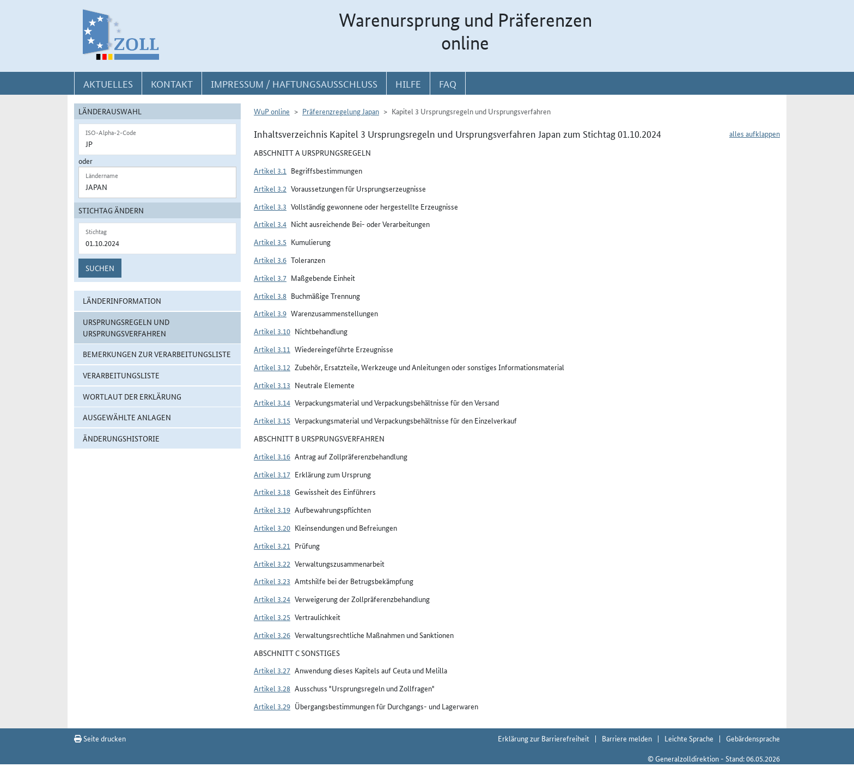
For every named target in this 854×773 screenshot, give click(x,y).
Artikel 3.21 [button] (272, 545)
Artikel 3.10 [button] (272, 331)
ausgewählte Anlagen (127, 417)
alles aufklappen (754, 133)
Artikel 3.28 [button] (272, 688)
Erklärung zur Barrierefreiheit (543, 738)
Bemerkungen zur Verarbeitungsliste (157, 353)
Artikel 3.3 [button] (270, 206)
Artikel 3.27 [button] (272, 670)
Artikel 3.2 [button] (270, 188)
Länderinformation (122, 300)
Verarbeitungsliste (121, 375)
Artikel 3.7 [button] (270, 277)
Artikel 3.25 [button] (272, 616)
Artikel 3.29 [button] (272, 706)
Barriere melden (627, 738)
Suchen (100, 267)
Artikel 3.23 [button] (272, 580)
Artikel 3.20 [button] (272, 527)
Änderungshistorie (121, 438)
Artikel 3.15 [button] (272, 420)
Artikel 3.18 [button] (272, 491)
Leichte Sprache (688, 738)
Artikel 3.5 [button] (270, 241)
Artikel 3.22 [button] (272, 563)
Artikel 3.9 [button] (270, 313)
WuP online (272, 111)
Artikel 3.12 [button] (272, 366)
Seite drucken (100, 738)
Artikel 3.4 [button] (270, 223)
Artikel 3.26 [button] (272, 634)
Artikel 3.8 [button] (270, 295)
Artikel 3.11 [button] (272, 348)
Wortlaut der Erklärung (132, 396)
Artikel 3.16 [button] (272, 456)
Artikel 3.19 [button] (272, 509)
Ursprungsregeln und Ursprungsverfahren (126, 327)
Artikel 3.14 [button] (272, 402)
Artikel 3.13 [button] (272, 384)
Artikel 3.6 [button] (270, 259)
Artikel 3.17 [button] (272, 474)
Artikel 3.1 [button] (270, 170)
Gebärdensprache (753, 738)
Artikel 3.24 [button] (272, 598)
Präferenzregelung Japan (340, 111)
